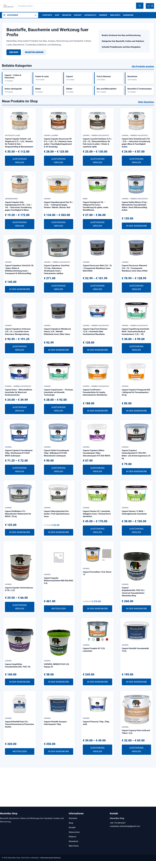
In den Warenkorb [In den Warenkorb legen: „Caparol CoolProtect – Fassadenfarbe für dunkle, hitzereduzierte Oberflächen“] (97, 439)
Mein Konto (119, 15)
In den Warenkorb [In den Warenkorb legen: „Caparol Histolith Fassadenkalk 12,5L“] (136, 721)
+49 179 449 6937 (118, 823)
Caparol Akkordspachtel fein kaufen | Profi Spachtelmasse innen (56, 553)
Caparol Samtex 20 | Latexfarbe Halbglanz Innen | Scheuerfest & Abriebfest (97, 553)
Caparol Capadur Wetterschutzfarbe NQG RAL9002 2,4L (58, 620)
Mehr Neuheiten (146, 105)
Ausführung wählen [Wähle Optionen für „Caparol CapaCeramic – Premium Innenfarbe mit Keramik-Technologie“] (58, 438)
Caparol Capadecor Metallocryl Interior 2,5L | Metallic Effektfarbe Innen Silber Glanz (57, 355)
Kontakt (80, 15)
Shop (58, 15)
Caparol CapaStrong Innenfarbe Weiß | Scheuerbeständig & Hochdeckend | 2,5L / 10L (135, 355)
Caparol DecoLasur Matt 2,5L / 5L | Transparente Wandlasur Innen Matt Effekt (97, 286)
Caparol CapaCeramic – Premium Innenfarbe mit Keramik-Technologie (58, 421)
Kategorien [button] (12, 15)
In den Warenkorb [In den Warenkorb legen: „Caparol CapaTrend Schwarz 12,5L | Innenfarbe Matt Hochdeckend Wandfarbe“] (97, 373)
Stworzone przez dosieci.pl (51, 858)
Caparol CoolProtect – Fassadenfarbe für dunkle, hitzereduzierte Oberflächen (95, 421)
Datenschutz (93, 15)
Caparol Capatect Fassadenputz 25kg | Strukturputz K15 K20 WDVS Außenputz (19, 487)
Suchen (135, 6)
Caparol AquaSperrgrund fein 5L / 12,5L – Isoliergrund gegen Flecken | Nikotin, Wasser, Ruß (58, 218)
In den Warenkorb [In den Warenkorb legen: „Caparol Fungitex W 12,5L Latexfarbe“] (97, 721)
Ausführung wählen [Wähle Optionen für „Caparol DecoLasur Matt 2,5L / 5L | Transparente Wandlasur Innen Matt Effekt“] (97, 306)
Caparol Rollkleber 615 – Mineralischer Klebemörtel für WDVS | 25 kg (18, 553)
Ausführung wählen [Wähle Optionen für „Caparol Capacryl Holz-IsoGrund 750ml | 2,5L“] (136, 789)
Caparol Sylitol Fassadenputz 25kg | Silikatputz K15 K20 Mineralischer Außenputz (56, 487)
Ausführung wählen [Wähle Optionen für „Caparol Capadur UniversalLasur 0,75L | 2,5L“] (19, 646)
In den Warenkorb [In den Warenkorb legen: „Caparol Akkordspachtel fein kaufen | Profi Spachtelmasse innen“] (58, 571)
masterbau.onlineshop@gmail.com (125, 826)
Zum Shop (13, 53)
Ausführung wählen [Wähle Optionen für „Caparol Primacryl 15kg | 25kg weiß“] (97, 789)
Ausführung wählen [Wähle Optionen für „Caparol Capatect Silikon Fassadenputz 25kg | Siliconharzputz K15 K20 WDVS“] (97, 504)
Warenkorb (133, 15)
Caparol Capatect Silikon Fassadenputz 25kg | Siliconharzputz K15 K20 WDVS (96, 487)
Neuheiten (68, 15)
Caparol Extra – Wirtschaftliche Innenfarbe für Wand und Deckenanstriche (18, 421)
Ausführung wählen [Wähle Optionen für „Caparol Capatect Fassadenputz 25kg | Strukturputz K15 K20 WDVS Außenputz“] (19, 504)
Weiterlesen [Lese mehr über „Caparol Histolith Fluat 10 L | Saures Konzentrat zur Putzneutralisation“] (19, 790)
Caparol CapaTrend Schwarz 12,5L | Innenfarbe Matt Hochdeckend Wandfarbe (95, 355)
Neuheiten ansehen (34, 53)
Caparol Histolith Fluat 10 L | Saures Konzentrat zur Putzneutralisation (19, 768)
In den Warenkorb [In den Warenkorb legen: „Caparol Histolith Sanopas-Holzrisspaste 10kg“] (58, 790)
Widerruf (106, 15)
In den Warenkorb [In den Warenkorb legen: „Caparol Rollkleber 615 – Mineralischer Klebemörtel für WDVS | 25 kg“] (19, 571)
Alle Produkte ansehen (143, 67)
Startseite (47, 15)
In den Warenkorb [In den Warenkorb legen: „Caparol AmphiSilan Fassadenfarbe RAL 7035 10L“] (19, 721)
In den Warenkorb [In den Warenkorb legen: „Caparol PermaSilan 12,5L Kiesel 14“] (97, 647)
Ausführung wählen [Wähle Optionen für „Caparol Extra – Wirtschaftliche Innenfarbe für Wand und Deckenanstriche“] (19, 438)
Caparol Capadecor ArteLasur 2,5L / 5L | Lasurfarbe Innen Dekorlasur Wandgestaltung (18, 355)
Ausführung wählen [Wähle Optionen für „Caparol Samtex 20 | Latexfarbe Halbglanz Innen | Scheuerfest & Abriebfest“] (97, 569)
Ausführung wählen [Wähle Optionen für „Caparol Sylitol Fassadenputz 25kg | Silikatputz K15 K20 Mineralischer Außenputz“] (58, 504)
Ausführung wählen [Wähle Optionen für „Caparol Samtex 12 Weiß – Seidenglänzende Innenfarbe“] (136, 569)
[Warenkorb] (149, 6)
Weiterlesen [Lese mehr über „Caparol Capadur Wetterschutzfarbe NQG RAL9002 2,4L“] (58, 647)
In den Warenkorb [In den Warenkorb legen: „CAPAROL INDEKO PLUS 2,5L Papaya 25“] (58, 721)
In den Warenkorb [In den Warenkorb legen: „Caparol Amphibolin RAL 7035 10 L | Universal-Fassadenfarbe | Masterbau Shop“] (136, 647)
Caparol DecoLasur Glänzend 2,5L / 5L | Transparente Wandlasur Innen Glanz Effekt (135, 286)
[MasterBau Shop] (8, 6)
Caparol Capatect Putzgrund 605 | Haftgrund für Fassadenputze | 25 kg (136, 421)
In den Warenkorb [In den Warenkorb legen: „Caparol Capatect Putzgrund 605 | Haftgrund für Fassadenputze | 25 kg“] (136, 439)
